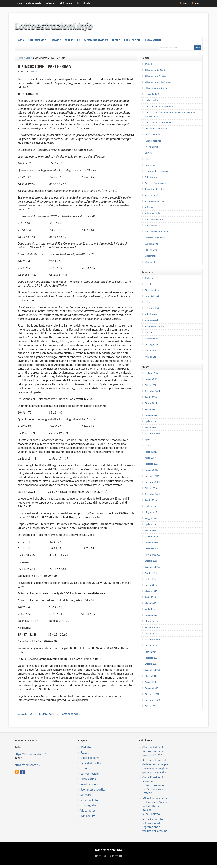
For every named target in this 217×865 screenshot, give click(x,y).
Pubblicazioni (132, 40)
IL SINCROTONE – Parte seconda (58, 714)
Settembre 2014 (152, 639)
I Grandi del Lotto (153, 140)
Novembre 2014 (152, 627)
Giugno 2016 (151, 512)
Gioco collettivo (152, 290)
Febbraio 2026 (151, 373)
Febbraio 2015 (151, 609)
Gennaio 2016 (151, 542)
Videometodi (151, 256)
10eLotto (55, 40)
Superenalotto (37, 40)
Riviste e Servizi (33, 3)
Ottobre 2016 (151, 488)
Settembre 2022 (152, 433)
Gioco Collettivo (83, 3)
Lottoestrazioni (152, 308)
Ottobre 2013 (151, 663)
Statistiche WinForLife (155, 237)
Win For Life (72, 40)
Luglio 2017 (150, 445)
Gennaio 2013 (151, 688)
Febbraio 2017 (151, 464)
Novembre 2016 (152, 482)
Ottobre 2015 (151, 560)
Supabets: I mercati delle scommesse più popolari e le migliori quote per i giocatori (155, 766)
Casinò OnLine (65, 3)
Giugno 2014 (151, 645)
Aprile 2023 (150, 421)
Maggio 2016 (151, 518)
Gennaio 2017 (151, 470)
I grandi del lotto (152, 296)
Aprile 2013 (150, 682)
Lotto (20, 40)
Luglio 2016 (150, 506)
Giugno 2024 (151, 403)
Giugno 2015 (151, 585)
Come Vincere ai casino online (159, 122)
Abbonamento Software (156, 88)
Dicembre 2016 (152, 476)
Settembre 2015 (152, 567)
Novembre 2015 (152, 554)
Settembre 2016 (152, 494)
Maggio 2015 (151, 591)
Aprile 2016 (150, 524)
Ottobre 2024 (151, 385)
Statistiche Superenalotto (157, 231)
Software (49, 3)
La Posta (149, 152)
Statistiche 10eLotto (154, 219)
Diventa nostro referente (156, 128)
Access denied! (152, 94)
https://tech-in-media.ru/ (30, 754)
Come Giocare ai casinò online (159, 106)
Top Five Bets (151, 249)
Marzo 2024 (150, 409)
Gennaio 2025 (151, 379)
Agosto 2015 (151, 573)
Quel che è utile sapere (156, 183)
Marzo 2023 (150, 427)
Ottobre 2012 (151, 706)
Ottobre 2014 (151, 633)
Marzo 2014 (150, 651)
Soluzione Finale (152, 213)
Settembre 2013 (152, 670)
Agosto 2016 (151, 500)
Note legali (150, 165)
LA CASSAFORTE (26, 714)
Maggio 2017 (151, 451)
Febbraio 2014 (151, 657)
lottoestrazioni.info (108, 850)
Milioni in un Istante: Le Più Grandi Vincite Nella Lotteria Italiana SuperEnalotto (155, 806)
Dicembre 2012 (152, 694)
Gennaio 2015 (151, 615)
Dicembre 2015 (152, 548)
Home (20, 3)
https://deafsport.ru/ (28, 765)
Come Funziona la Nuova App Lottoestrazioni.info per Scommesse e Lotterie (154, 785)
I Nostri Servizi (151, 146)
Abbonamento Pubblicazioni (158, 82)
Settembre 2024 (152, 391)
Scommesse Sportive (96, 40)
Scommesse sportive (154, 326)
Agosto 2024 (151, 397)
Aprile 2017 (150, 457)
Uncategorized (151, 344)
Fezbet (116, 40)
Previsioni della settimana (157, 171)
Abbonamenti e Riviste (155, 70)
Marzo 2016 (150, 530)
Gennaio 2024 (151, 415)
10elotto (149, 278)
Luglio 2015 (150, 579)
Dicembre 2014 (152, 621)
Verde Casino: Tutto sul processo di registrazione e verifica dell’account (154, 825)
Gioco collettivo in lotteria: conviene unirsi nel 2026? (153, 751)
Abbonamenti (153, 40)
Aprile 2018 (150, 439)
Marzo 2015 (150, 603)
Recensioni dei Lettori (155, 189)
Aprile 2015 (150, 597)
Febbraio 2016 (151, 536)
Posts (197, 3)
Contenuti (116, 856)
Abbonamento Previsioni (156, 76)
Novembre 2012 (152, 700)
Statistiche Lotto (152, 225)
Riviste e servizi (152, 320)
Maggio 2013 (151, 676)
